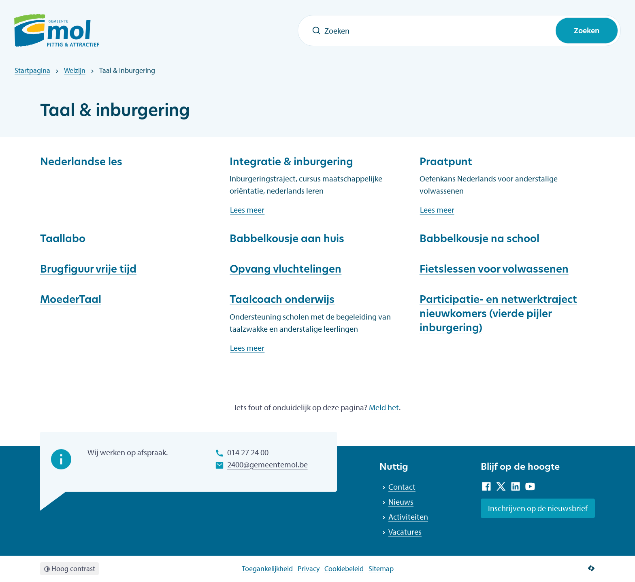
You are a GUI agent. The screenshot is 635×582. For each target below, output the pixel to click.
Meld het (384, 407)
